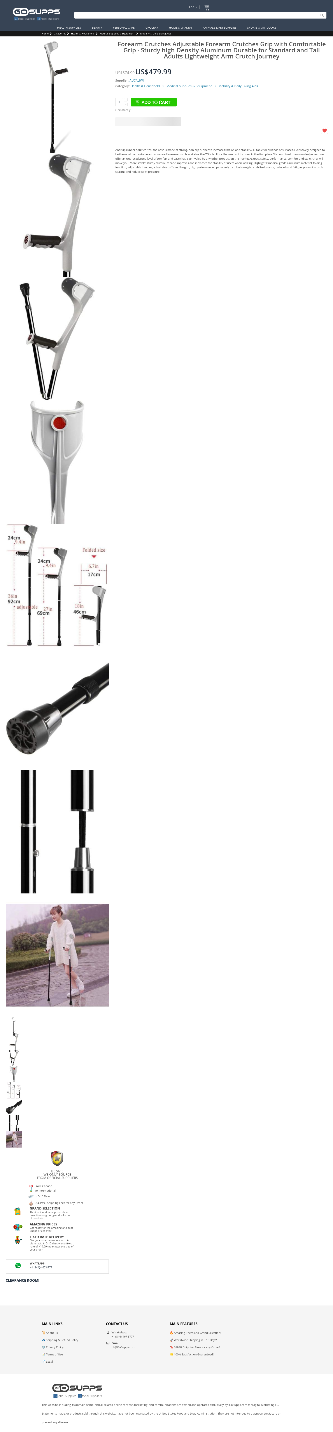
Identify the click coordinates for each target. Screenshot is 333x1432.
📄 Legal (47, 1362)
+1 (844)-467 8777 (41, 1267)
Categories (60, 33)
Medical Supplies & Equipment (117, 33)
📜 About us (50, 1333)
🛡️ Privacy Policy (53, 1347)
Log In (193, 7)
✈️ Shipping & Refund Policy (60, 1340)
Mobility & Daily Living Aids (155, 33)
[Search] (199, 15)
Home (45, 33)
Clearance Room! (22, 1280)
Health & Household (82, 33)
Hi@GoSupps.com (123, 1347)
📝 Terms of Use (52, 1354)
